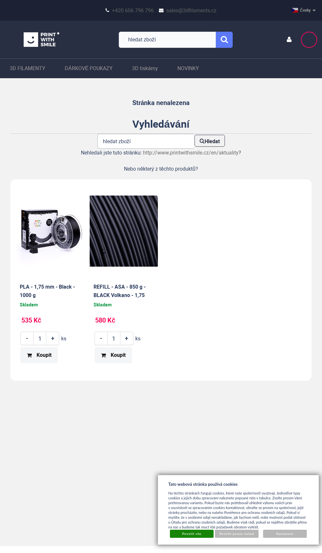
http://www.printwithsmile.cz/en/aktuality (191, 153)
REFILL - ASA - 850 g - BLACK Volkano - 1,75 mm (120, 295)
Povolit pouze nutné (236, 534)
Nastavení (284, 534)
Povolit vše (191, 534)
